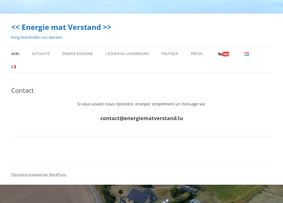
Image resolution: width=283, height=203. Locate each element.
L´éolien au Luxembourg (127, 53)
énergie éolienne (77, 53)
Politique (170, 53)
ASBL (15, 53)
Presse (197, 53)
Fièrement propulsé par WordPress (38, 174)
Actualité (41, 53)
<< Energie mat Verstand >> (61, 27)
